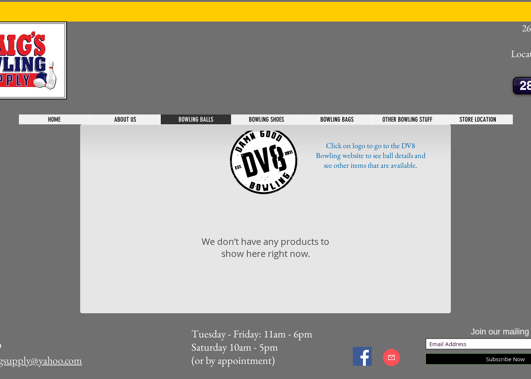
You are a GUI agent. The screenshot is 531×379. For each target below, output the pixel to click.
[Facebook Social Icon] (362, 356)
